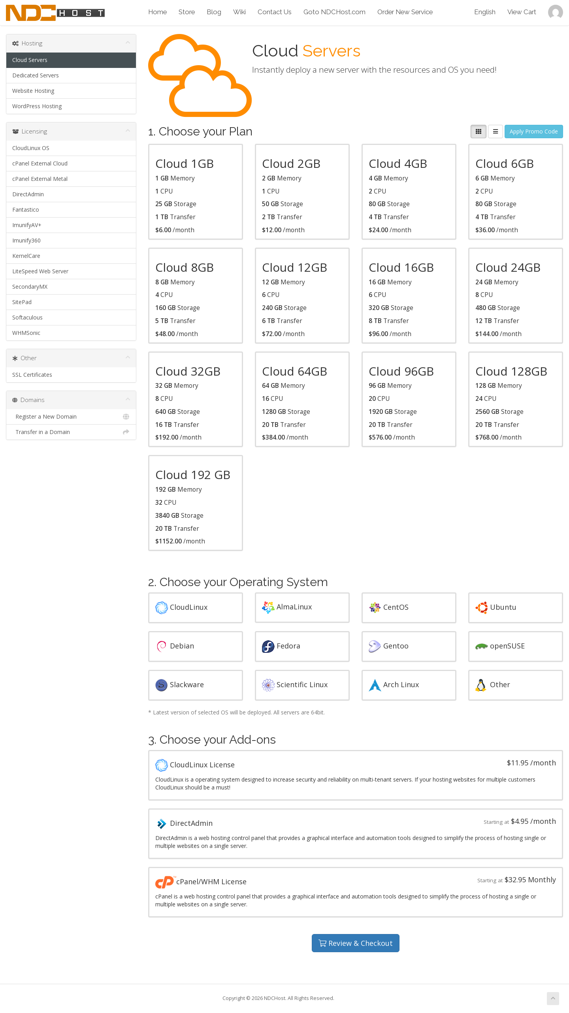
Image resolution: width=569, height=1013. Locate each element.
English (485, 12)
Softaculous (27, 317)
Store (187, 12)
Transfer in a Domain (71, 432)
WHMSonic (26, 332)
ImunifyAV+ (26, 225)
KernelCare (26, 255)
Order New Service (405, 12)
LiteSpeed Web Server (40, 271)
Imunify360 (26, 240)
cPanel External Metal (40, 178)
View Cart (521, 12)
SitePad (22, 302)
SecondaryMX (29, 286)
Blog (214, 12)
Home (157, 12)
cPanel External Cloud (40, 163)
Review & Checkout (355, 943)
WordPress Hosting (37, 106)
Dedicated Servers (35, 75)
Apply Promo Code (534, 131)
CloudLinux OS (30, 148)
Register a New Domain (71, 416)
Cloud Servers (29, 60)
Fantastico (25, 209)
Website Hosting (33, 90)
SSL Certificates (32, 374)
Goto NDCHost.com (334, 12)
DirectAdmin (28, 194)
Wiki (239, 12)
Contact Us (275, 12)
